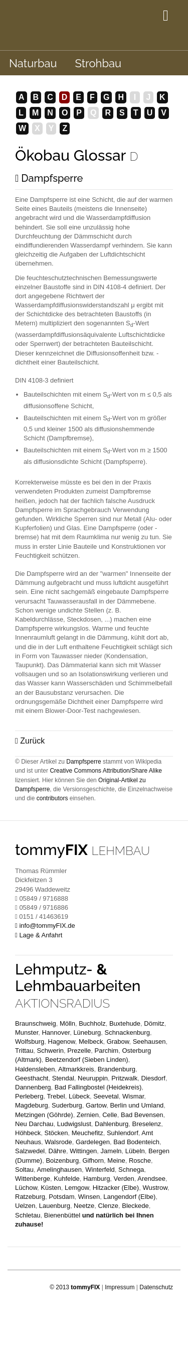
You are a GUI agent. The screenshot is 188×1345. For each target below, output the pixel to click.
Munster (26, 1032)
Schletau (28, 1215)
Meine (116, 1160)
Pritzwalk (124, 1078)
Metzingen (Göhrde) (44, 1115)
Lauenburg (54, 1205)
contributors (52, 798)
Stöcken (56, 1133)
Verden (124, 1178)
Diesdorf (153, 1078)
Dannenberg (33, 1087)
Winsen (89, 1196)
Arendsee (151, 1178)
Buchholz (92, 1023)
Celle (109, 1115)
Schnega (131, 1169)
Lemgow (77, 1187)
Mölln (67, 1023)
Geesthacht (32, 1078)
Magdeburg (31, 1105)
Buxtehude (124, 1023)
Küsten (51, 1187)
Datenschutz (156, 1287)
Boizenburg (62, 1160)
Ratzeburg (30, 1196)
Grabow (118, 1041)
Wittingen (83, 1151)
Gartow (96, 1105)
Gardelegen (93, 1142)
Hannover (56, 1032)
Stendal (63, 1078)
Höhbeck (28, 1133)
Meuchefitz (87, 1133)
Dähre (57, 1151)
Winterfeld (100, 1169)
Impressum (119, 1287)
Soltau (24, 1169)
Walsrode (58, 1142)
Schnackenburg (127, 1032)
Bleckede (135, 1205)
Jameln (111, 1151)
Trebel (56, 1096)
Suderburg (67, 1105)
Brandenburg (116, 1069)
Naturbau (33, 63)
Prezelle (79, 1050)
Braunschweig (35, 1023)
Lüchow (26, 1187)
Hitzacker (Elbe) (116, 1187)
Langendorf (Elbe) (129, 1196)
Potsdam (61, 1196)
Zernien (88, 1115)
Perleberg (29, 1096)
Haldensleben (35, 1069)
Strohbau (98, 63)
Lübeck (79, 1096)
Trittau (24, 1050)
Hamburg (96, 1178)
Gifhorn (93, 1160)
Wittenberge (32, 1178)
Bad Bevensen (142, 1115)
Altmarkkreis (76, 1069)
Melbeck (91, 1041)
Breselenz (146, 1124)
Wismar (133, 1096)
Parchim (107, 1050)
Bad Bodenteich (136, 1142)
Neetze (84, 1205)
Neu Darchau (34, 1124)
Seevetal (106, 1096)
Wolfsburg (29, 1041)
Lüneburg (87, 1032)
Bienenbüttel (62, 1215)
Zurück (30, 741)
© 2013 (75, 1287)
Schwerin (50, 1050)
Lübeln (135, 1151)
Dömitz (154, 1023)
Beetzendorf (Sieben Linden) (86, 1059)
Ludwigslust (74, 1124)
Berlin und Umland (136, 1105)
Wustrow (154, 1187)
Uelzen (25, 1205)
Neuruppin (93, 1078)
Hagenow (61, 1041)
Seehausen (149, 1041)
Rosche (140, 1160)
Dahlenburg (111, 1124)
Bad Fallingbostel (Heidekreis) (98, 1087)
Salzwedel (30, 1151)
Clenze (108, 1205)
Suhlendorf (122, 1133)
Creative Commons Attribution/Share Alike (105, 770)
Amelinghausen (59, 1169)
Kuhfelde (66, 1178)
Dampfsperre (49, 178)
